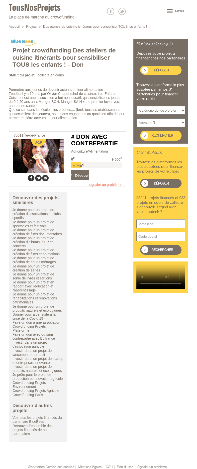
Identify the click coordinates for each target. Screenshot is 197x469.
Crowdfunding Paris (27, 395)
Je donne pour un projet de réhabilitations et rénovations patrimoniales (34, 298)
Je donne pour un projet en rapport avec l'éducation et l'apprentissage (33, 286)
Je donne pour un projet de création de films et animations (36, 252)
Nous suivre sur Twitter (122, 11)
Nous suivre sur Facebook (110, 11)
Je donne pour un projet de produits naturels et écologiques (37, 308)
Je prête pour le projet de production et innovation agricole (37, 377)
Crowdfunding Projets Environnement (29, 385)
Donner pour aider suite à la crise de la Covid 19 (34, 316)
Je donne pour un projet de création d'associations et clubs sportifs (36, 214)
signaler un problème (105, 185)
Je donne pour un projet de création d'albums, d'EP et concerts (33, 242)
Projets (31, 26)
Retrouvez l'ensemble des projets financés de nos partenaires (32, 430)
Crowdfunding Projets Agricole (35, 391)
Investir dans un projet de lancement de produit (32, 353)
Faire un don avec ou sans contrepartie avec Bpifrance (33, 336)
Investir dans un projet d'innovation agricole (29, 344)
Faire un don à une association (36, 322)
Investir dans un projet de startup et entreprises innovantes (37, 361)
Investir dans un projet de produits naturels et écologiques (37, 369)
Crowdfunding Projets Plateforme (29, 328)
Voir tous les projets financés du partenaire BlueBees (37, 420)
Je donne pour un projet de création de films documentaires (37, 232)
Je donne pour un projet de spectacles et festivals (33, 224)
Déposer (161, 70)
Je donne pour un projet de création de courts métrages (34, 260)
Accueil (14, 26)
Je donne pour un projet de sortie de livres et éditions (33, 276)
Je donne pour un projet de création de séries (33, 268)
